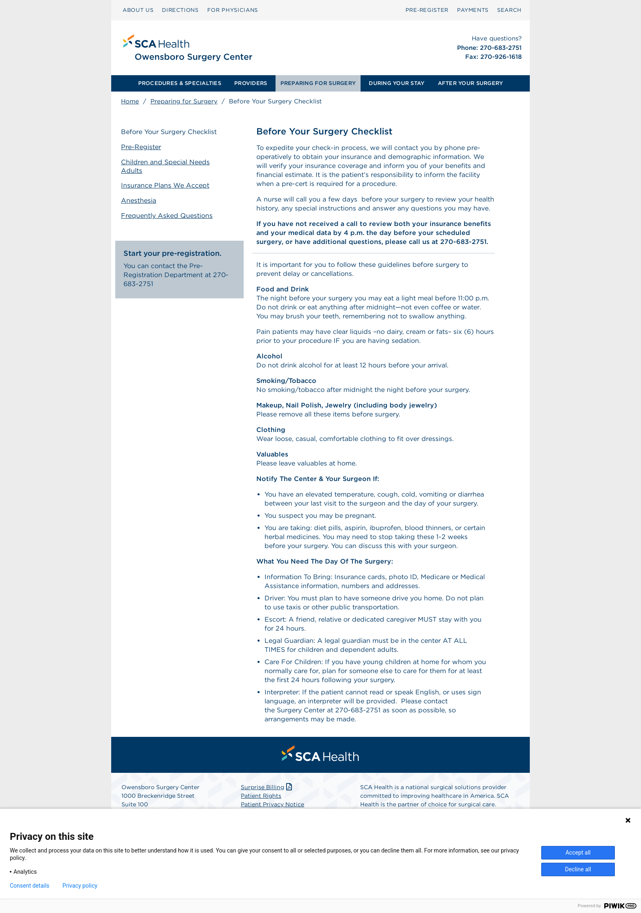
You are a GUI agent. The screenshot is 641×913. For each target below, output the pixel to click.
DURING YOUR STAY (396, 83)
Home (130, 101)
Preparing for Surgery (183, 101)
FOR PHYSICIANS (232, 10)
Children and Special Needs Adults (165, 166)
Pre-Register (141, 147)
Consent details (29, 885)
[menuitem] (138, 10)
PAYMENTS (473, 10)
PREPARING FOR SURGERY (318, 83)
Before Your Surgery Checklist (169, 132)
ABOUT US (138, 10)
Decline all (578, 869)
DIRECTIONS (180, 10)
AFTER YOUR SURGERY (470, 83)
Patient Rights (261, 795)
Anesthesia (138, 200)
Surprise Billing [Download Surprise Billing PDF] (267, 787)
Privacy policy (80, 885)
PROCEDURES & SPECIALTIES (179, 83)
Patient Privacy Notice (272, 804)
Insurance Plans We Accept (165, 185)
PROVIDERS (250, 83)
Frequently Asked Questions (167, 215)
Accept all (578, 852)
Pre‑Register (427, 10)
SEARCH (509, 10)
